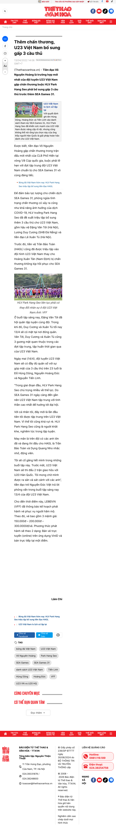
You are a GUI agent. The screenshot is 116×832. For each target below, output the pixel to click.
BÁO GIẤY (45, 2)
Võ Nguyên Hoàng (25, 655)
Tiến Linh (53, 669)
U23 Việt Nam (48, 648)
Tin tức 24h (14, 22)
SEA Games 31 (42, 662)
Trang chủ (7, 27)
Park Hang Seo (49, 655)
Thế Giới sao (90, 22)
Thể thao (25, 22)
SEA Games (22, 662)
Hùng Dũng (22, 676)
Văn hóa (63, 22)
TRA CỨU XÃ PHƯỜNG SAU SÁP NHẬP (69, 2)
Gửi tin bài (92, 2)
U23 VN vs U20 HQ (26, 683)
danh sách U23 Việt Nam (29, 669)
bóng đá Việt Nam (25, 648)
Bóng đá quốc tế (50, 22)
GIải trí (79, 22)
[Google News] (48, 63)
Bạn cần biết (102, 22)
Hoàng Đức (39, 676)
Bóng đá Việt (36, 22)
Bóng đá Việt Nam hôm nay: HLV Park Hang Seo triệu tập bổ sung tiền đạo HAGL (39, 184)
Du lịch (71, 22)
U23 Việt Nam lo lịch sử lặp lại (51, 107)
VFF (53, 676)
